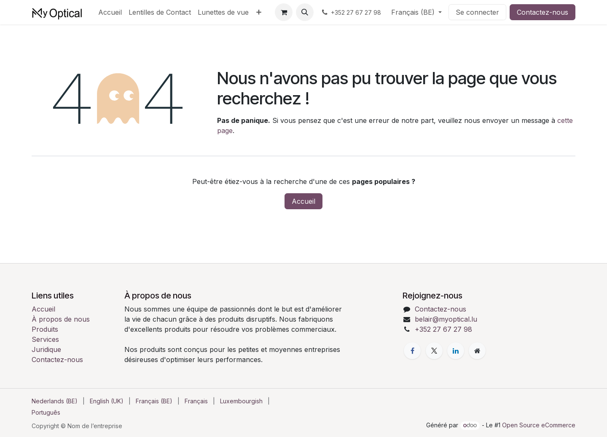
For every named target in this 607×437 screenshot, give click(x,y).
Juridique (46, 349)
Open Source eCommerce (538, 425)
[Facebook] (412, 350)
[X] (434, 350)
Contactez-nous (542, 12)
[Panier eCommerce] (284, 12)
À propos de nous (61, 319)
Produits (45, 329)
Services (45, 339)
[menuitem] (110, 12)
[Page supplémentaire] (477, 350)
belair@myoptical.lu (446, 319)
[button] (305, 12)
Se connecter (477, 12)
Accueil (303, 201)
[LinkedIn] (455, 350)
